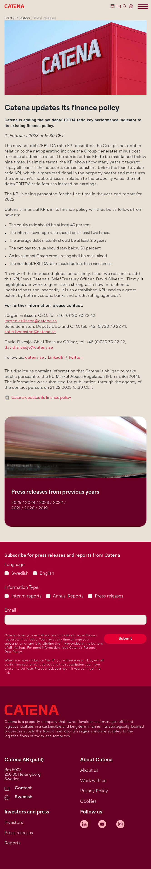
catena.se (34, 358)
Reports (12, 843)
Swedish (19, 574)
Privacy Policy (94, 791)
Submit (125, 639)
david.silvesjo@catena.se (29, 348)
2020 (29, 508)
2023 (44, 503)
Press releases (109, 596)
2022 (58, 503)
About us (89, 771)
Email (10, 611)
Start (8, 18)
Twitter (75, 358)
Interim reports (26, 596)
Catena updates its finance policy (40, 398)
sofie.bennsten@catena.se (30, 332)
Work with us (93, 781)
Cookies (88, 802)
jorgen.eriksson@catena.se (31, 321)
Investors (23, 18)
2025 (16, 503)
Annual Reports (68, 596)
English (47, 574)
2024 (30, 503)
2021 (15, 508)
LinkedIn (56, 358)
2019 (43, 508)
